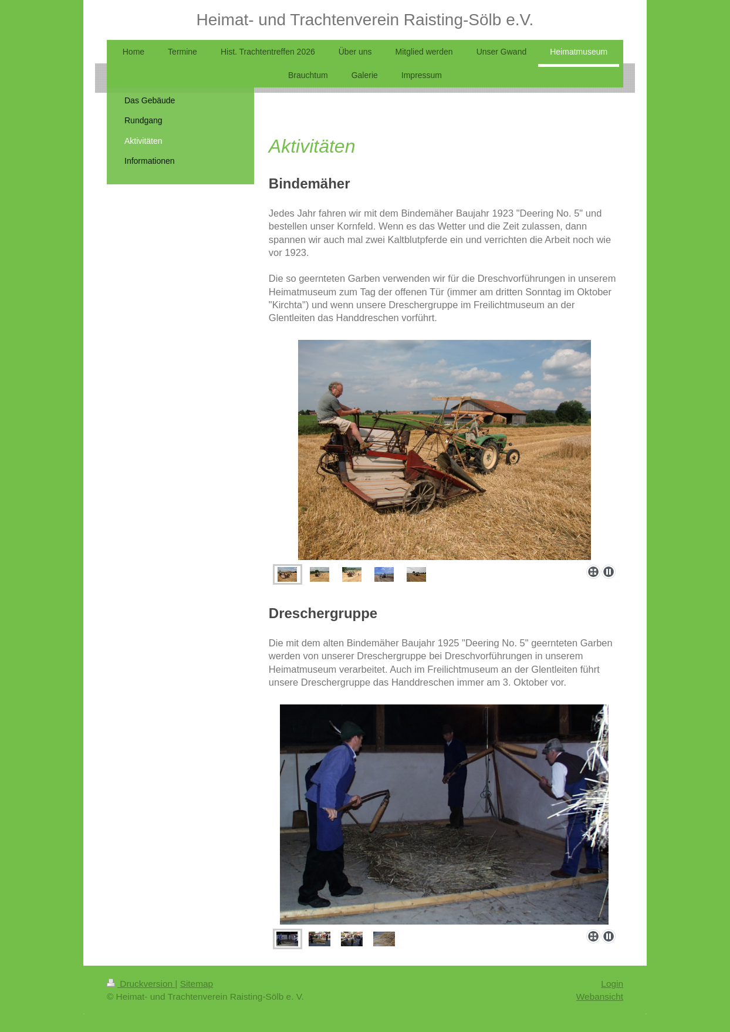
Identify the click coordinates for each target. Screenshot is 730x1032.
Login (612, 984)
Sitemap (196, 984)
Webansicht (599, 996)
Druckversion (141, 984)
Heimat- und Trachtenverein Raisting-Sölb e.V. (365, 20)
